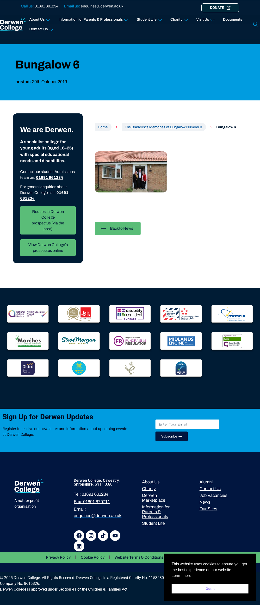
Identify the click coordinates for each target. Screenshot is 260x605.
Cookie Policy (93, 557)
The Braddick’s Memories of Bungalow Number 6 (163, 127)
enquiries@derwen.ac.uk (102, 6)
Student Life (149, 19)
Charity (179, 19)
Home (103, 127)
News (204, 502)
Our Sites (208, 508)
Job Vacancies (213, 495)
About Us (39, 19)
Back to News (116, 228)
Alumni (206, 482)
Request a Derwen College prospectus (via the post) (48, 220)
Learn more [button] (181, 576)
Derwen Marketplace (153, 498)
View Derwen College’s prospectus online (48, 248)
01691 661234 (46, 6)
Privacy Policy (58, 557)
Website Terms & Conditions (139, 557)
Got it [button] (210, 589)
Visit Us (205, 19)
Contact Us (41, 28)
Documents (232, 19)
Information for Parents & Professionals (93, 19)
